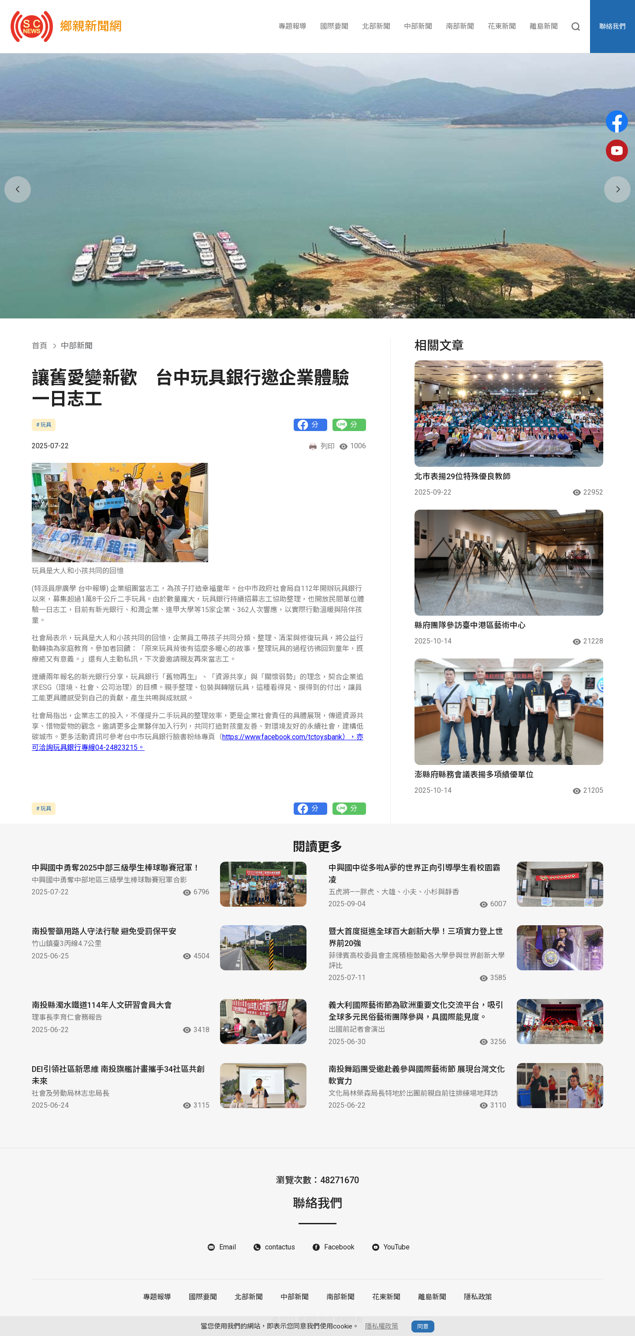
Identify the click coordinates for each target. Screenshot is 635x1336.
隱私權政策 (381, 1326)
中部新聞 (418, 26)
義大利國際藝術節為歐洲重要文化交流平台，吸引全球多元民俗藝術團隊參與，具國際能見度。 (416, 1011)
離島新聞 (544, 26)
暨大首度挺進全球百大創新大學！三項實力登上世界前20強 (416, 937)
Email (227, 1247)
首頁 (40, 345)
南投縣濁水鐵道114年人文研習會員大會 (102, 1005)
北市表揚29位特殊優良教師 (463, 476)
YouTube (397, 1247)
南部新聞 (460, 26)
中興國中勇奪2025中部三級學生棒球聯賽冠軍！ (116, 867)
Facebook (339, 1247)
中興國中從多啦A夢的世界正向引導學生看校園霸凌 (415, 873)
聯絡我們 (612, 26)
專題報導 (292, 26)
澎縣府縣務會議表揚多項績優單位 (474, 774)
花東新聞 (502, 26)
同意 (423, 1326)
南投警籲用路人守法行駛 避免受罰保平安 (104, 931)
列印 (321, 446)
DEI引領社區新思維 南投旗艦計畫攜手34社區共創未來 (118, 1075)
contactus (280, 1247)
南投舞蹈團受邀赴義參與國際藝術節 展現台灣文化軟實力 (417, 1075)
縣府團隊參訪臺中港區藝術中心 (470, 625)
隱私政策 (478, 1297)
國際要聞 (334, 26)
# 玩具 (43, 425)
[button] (306, 308)
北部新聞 (376, 26)
